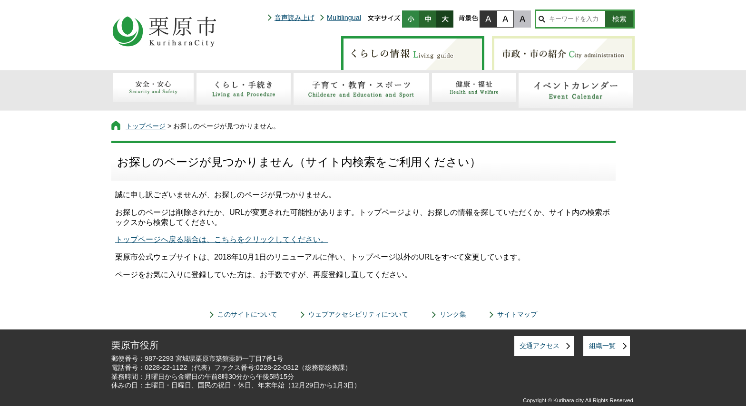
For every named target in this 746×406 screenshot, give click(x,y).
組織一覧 (602, 345)
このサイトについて (247, 314)
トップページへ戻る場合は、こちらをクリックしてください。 (221, 239)
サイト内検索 (541, 19)
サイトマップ (517, 314)
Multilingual (344, 17)
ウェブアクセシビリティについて (358, 314)
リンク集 (453, 314)
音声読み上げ (294, 17)
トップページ (146, 126)
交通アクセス (540, 345)
